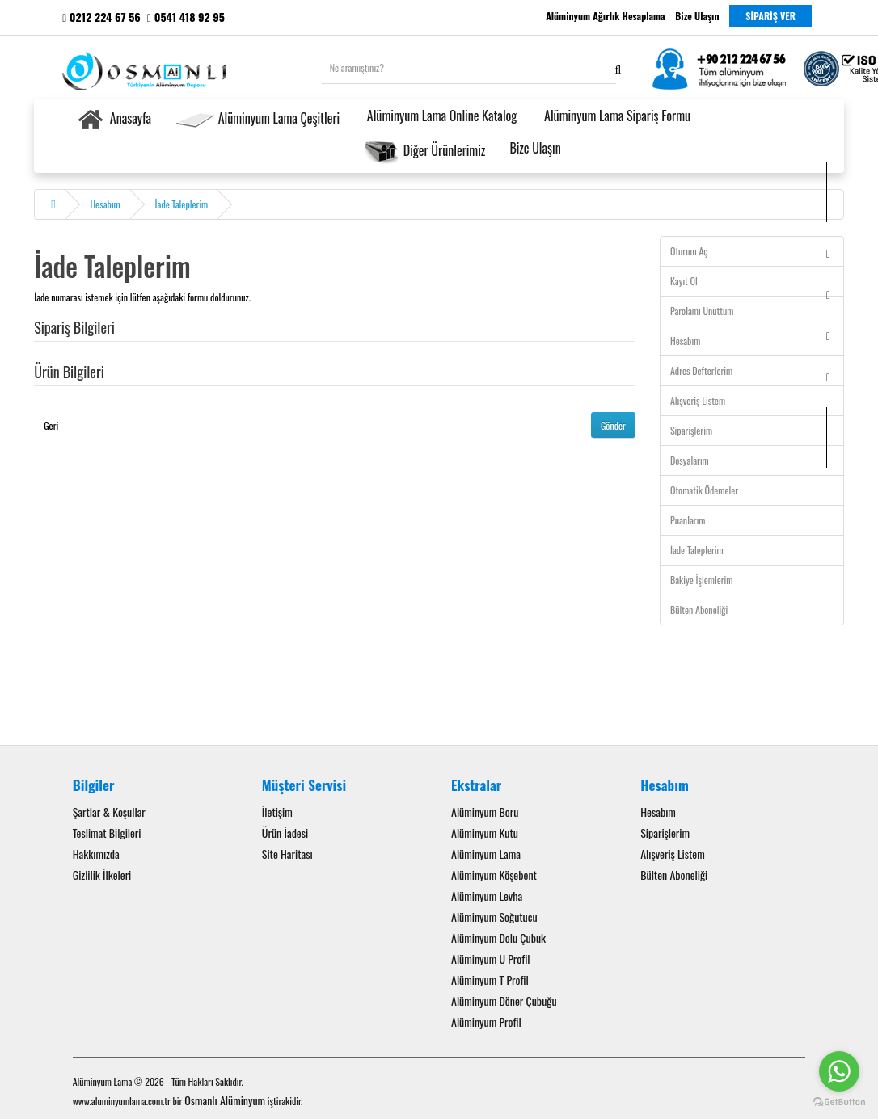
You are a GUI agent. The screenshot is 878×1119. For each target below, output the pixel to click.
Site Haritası (287, 853)
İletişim (277, 811)
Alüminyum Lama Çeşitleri (257, 119)
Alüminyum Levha (486, 895)
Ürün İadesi (285, 832)
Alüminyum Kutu (484, 832)
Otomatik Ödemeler (704, 490)
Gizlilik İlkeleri (102, 874)
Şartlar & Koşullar (109, 811)
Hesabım (105, 204)
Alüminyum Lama (486, 853)
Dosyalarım (689, 460)
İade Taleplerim (182, 204)
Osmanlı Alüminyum (224, 1100)
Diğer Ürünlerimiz (424, 152)
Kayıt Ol (684, 281)
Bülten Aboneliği (699, 609)
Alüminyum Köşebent (494, 874)
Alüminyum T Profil (490, 979)
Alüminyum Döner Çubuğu (504, 1000)
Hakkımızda (96, 853)
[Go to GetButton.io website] (839, 1102)
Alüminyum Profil (486, 1021)
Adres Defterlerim (701, 370)
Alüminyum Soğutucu (494, 916)
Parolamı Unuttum (701, 311)
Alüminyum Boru (484, 811)
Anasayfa (113, 119)
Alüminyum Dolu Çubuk (498, 937)
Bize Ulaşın (534, 148)
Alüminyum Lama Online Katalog (440, 115)
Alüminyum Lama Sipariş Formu (615, 115)
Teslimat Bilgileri (107, 832)
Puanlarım (688, 520)
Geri (51, 425)
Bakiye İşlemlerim (701, 580)
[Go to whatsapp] (839, 1071)
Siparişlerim (691, 430)
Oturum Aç (688, 251)
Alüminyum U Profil (490, 958)
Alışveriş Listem (697, 400)
